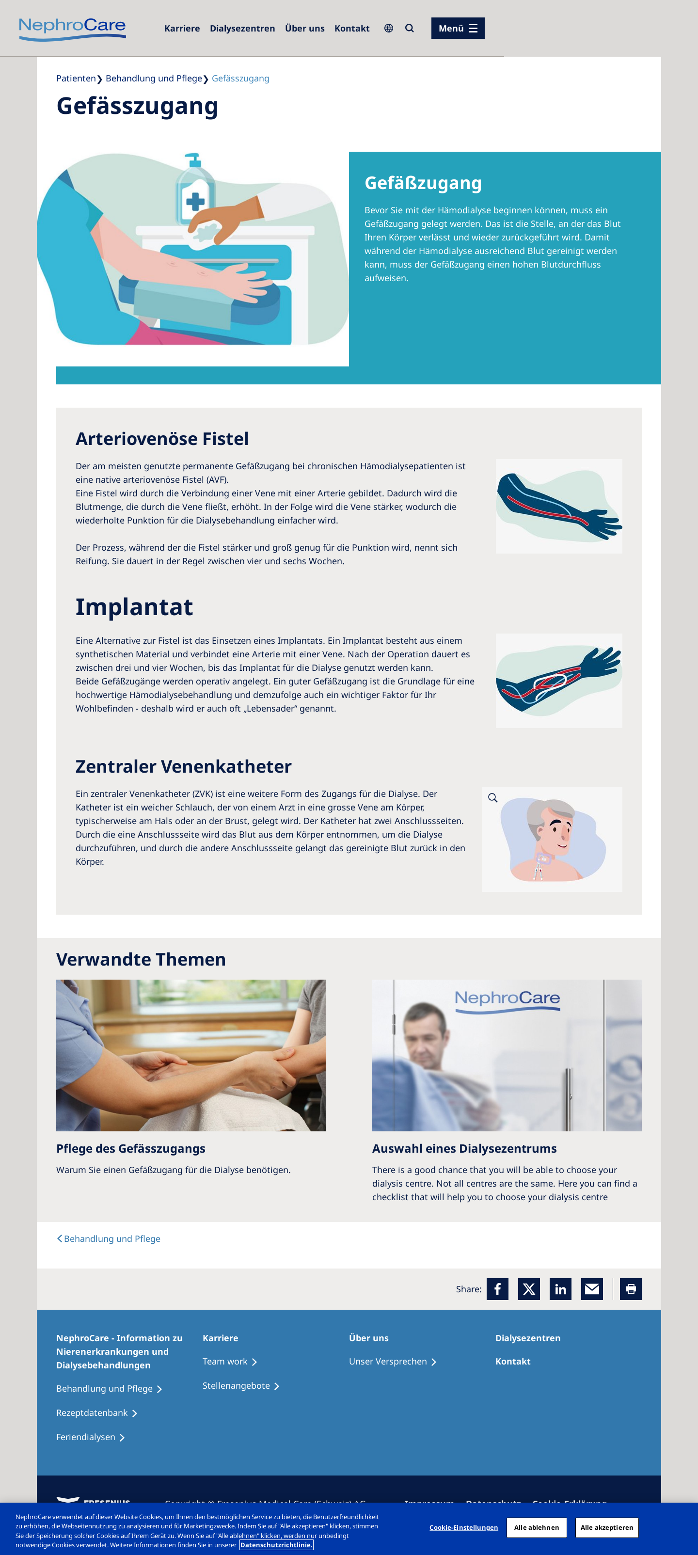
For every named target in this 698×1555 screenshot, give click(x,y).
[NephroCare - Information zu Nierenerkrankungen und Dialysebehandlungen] (129, 1351)
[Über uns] (305, 28)
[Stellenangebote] (246, 1386)
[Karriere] (182, 28)
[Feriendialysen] (95, 1437)
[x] (529, 1289)
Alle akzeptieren (607, 1527)
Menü (451, 28)
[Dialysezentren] (242, 28)
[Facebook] (497, 1289)
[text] (108, 1238)
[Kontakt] (352, 28)
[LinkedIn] (560, 1289)
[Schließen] (682, 1527)
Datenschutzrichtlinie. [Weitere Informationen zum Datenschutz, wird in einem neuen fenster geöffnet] (276, 1544)
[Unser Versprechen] (397, 1361)
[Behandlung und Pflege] (114, 1388)
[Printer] (631, 1289)
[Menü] (458, 28)
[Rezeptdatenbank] (101, 1413)
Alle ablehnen (536, 1527)
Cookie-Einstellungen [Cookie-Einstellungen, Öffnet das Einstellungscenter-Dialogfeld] (463, 1527)
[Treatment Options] (235, 1361)
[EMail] (592, 1289)
